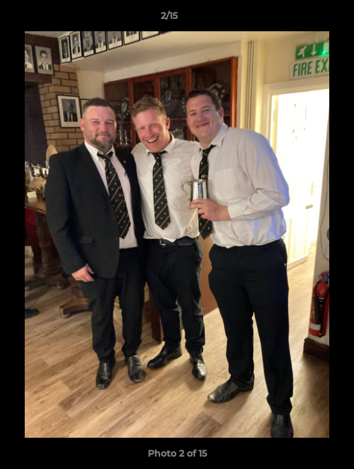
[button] (307, 19)
